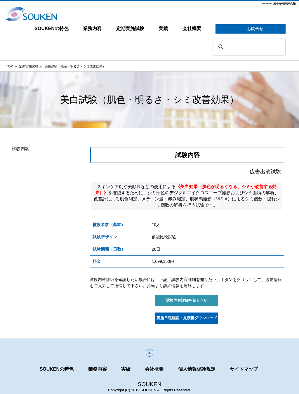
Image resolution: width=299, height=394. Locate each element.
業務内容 (92, 28)
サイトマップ (244, 369)
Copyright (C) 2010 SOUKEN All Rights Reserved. (149, 390)
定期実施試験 (130, 28)
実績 (163, 28)
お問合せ (250, 29)
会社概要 (191, 28)
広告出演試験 (265, 172)
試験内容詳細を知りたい (187, 300)
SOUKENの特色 (51, 28)
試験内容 (20, 148)
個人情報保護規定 (196, 369)
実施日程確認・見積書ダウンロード (187, 318)
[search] (248, 47)
